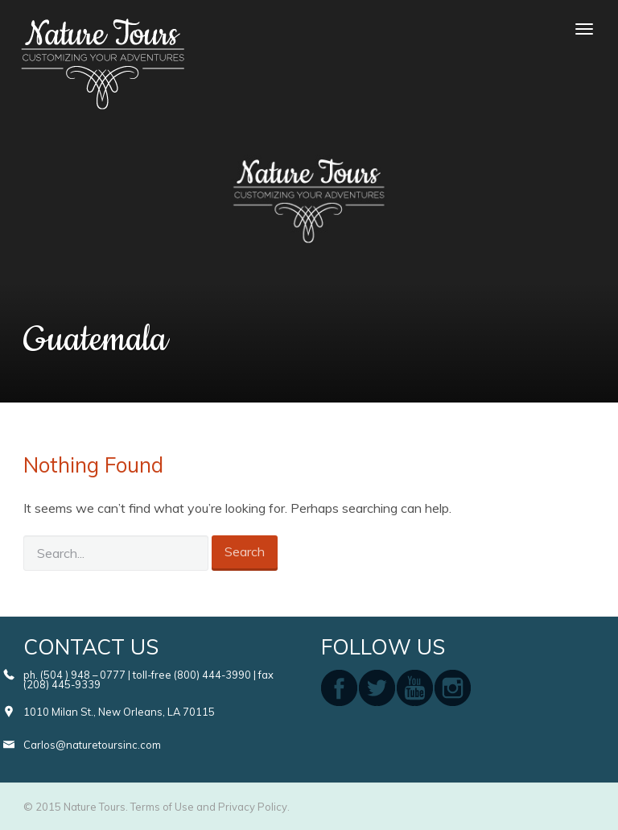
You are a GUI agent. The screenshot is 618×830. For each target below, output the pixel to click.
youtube (415, 688)
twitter (377, 688)
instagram (453, 688)
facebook (339, 688)
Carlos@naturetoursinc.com (92, 744)
